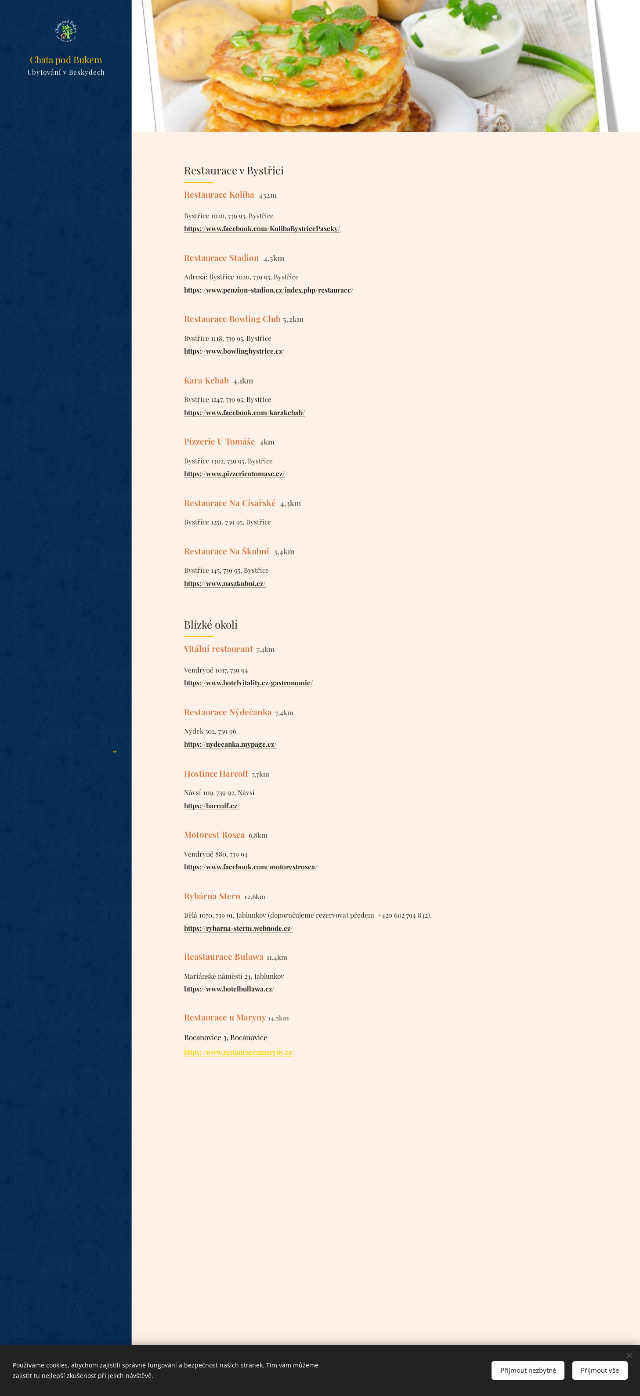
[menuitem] (66, 628)
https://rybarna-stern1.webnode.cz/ (238, 928)
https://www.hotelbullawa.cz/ (229, 988)
